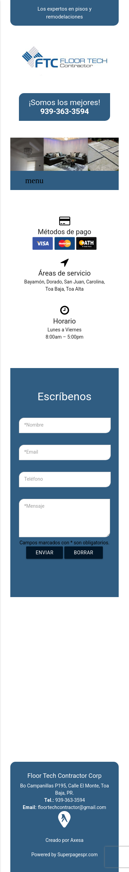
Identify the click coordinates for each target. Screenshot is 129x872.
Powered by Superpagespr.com (64, 854)
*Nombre (33, 425)
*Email (31, 452)
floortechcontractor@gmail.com (64, 807)
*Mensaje (34, 506)
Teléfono (33, 479)
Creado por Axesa (64, 840)
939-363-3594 (64, 111)
